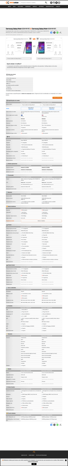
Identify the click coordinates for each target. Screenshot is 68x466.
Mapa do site (24, 455)
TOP (34, 452)
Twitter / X (56, 2)
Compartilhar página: (60, 33)
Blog (14, 6)
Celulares (20, 6)
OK (34, 464)
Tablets (58, 6)
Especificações (19, 42)
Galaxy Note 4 (31, 108)
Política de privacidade (41, 455)
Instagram (54, 2)
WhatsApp (57, 33)
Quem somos (31, 455)
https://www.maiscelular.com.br (12, 3)
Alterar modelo (9, 104)
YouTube (51, 2)
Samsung (23, 118)
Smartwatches (50, 6)
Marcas (35, 6)
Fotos (19, 50)
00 (30, 39)
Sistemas (41, 6)
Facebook (59, 2)
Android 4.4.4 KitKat (25, 167)
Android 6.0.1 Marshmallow (26, 169)
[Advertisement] (34, 17)
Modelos (19, 47)
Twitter (54, 33)
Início (9, 6)
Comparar (27, 6)
